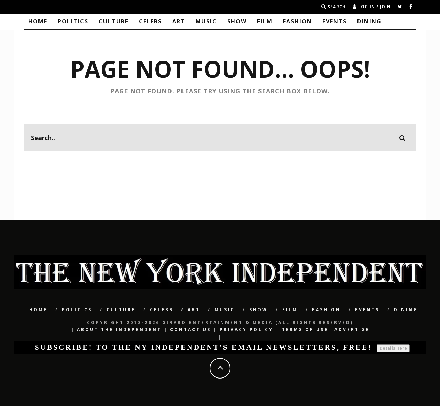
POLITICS (73, 21)
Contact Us (190, 329)
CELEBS (150, 21)
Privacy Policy (246, 329)
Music (206, 21)
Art (178, 21)
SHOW (237, 21)
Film (265, 21)
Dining (369, 21)
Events (334, 21)
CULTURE (114, 21)
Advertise (352, 329)
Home (37, 21)
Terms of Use (305, 329)
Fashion (297, 21)
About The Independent (119, 329)
